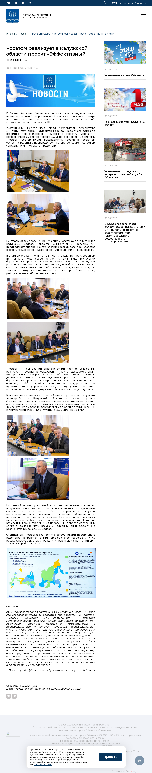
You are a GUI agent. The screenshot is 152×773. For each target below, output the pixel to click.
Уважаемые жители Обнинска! (124, 75)
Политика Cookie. (43, 764)
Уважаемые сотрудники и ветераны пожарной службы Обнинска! (123, 174)
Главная (10, 33)
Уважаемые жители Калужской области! (125, 123)
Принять (110, 757)
